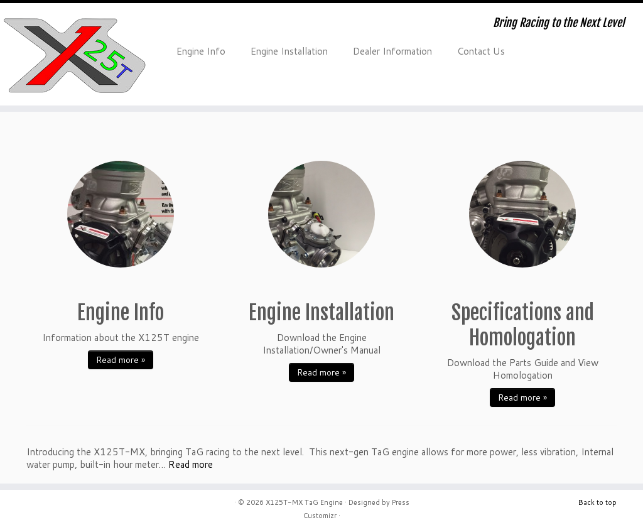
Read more (190, 464)
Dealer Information (392, 51)
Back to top (597, 502)
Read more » (120, 360)
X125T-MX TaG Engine (304, 502)
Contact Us (481, 51)
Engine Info (200, 51)
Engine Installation (289, 51)
